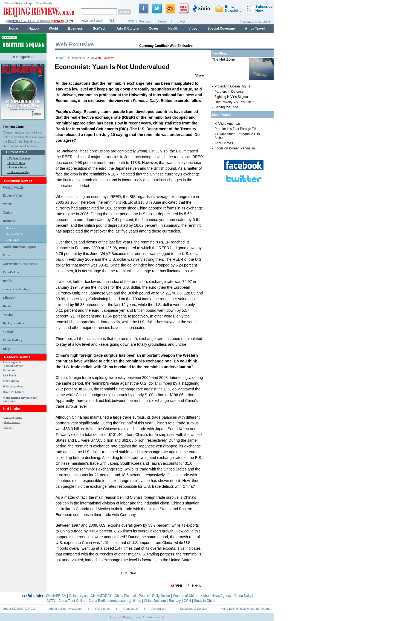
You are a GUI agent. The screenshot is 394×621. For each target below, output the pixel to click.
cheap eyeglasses (13, 417)
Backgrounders (13, 323)
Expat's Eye (11, 272)
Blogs (6, 349)
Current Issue (16, 152)
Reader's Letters (13, 391)
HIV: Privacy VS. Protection (234, 102)
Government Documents (20, 264)
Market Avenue (12, 422)
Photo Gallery (12, 340)
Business (9, 221)
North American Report (19, 247)
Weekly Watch (13, 187)
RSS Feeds (9, 375)
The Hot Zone (13, 127)
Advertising (158, 608)
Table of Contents (19, 158)
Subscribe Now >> (18, 181)
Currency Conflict (153, 46)
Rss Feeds (102, 608)
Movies (8, 315)
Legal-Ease (12, 239)
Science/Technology (16, 289)
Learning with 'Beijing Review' (13, 364)
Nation (7, 212)
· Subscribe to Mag (18, 172)
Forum (7, 255)
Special (8, 332)
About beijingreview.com (65, 608)
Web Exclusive (181, 46)
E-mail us (9, 370)
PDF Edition (11, 380)
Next (133, 573)
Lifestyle (9, 298)
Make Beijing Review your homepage (246, 608)
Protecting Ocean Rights (232, 86)
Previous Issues (18, 167)
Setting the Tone (226, 107)
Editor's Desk (17, 163)
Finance (10, 228)
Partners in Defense (229, 91)
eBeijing (8, 427)
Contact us (130, 608)
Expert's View (12, 195)
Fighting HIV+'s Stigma (231, 97)
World (7, 204)
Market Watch (13, 234)
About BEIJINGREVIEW (19, 608)
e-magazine (23, 57)
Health (7, 281)
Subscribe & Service (193, 608)
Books (7, 306)
